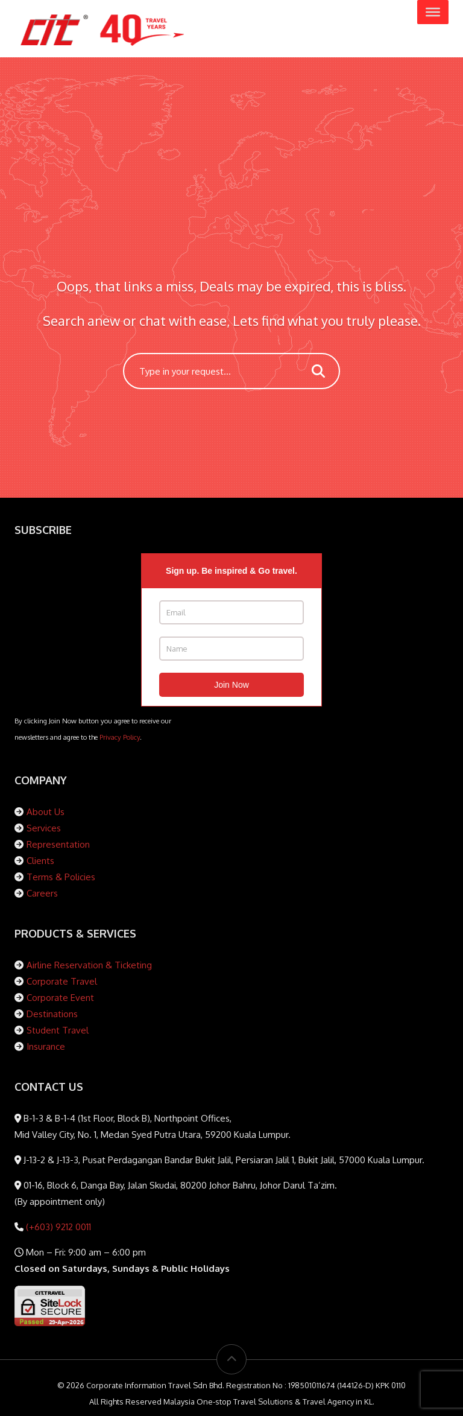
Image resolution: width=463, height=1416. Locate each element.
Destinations (52, 1014)
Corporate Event (60, 997)
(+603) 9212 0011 (57, 1227)
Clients (40, 860)
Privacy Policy (119, 736)
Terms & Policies (61, 877)
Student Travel (58, 1030)
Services (44, 828)
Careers (42, 893)
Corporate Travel (62, 981)
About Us (46, 812)
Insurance (46, 1046)
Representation (58, 844)
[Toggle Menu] (433, 12)
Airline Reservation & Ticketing (89, 965)
